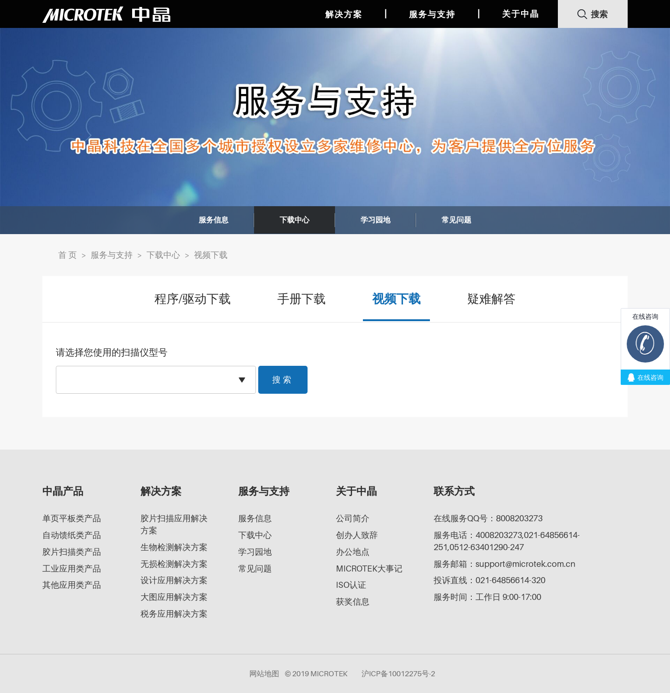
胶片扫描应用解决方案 (174, 524)
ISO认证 (351, 585)
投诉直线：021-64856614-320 (489, 580)
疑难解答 (491, 299)
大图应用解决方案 (174, 597)
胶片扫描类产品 (71, 552)
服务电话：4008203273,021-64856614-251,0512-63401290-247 (507, 541)
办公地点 (352, 552)
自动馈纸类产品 (71, 535)
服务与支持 (432, 14)
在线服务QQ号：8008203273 (488, 518)
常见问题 (456, 220)
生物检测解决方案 (174, 547)
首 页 (67, 255)
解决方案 (343, 14)
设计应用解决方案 (174, 580)
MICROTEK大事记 (369, 568)
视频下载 (211, 255)
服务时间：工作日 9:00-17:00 (487, 597)
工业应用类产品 (71, 568)
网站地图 (264, 673)
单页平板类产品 (71, 518)
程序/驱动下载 (192, 299)
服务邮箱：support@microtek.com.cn (505, 564)
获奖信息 (352, 601)
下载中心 (294, 220)
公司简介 (352, 518)
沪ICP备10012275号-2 (398, 673)
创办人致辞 (357, 535)
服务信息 (213, 220)
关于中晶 (520, 14)
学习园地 (375, 220)
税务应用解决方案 (174, 614)
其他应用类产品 (71, 585)
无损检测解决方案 (174, 564)
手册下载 (301, 299)
